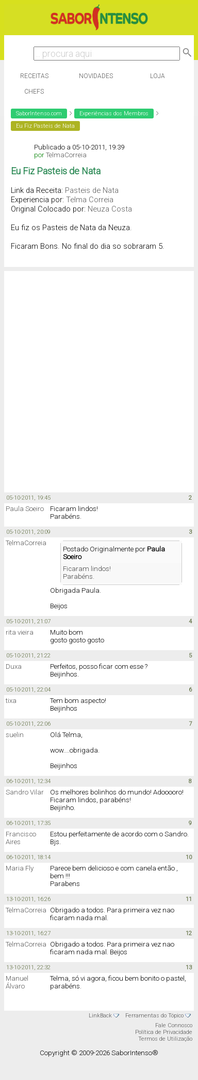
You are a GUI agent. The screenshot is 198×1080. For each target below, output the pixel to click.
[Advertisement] (96, 381)
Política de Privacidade (163, 1032)
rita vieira (20, 632)
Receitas (34, 76)
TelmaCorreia (66, 155)
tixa (11, 700)
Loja (157, 76)
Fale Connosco (173, 1025)
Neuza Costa (110, 209)
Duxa (14, 666)
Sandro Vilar (25, 792)
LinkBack (100, 1015)
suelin (15, 735)
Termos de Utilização (165, 1039)
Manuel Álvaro (17, 982)
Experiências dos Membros (113, 113)
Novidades (96, 76)
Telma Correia (89, 199)
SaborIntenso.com (39, 113)
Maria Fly (20, 868)
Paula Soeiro (25, 509)
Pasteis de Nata (92, 190)
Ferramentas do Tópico (154, 1015)
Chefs (34, 91)
